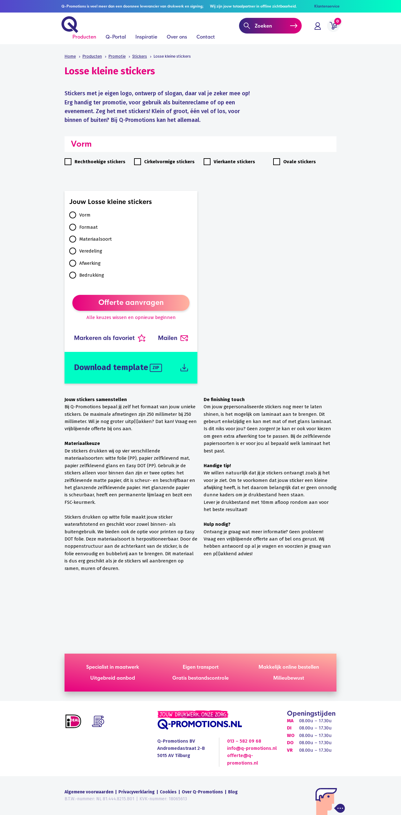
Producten (84, 44)
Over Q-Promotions (202, 792)
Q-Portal (116, 44)
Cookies (168, 792)
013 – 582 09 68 (244, 741)
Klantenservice (327, 6)
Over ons (177, 44)
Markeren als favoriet (109, 338)
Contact (205, 44)
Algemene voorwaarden (89, 792)
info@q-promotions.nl (252, 748)
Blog (233, 792)
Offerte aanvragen (131, 302)
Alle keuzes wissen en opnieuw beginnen (131, 317)
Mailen (173, 338)
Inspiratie (146, 44)
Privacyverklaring (136, 792)
